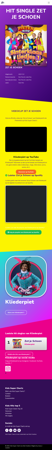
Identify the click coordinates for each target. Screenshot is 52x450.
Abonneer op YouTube (26, 172)
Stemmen (8, 411)
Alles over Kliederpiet (16, 312)
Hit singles (9, 416)
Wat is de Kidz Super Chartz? (15, 391)
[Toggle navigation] (49, 2)
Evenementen (9, 398)
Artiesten (8, 413)
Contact (7, 393)
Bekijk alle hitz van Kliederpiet (19, 354)
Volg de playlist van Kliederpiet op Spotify (23, 232)
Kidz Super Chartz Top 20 (13, 409)
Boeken (7, 396)
